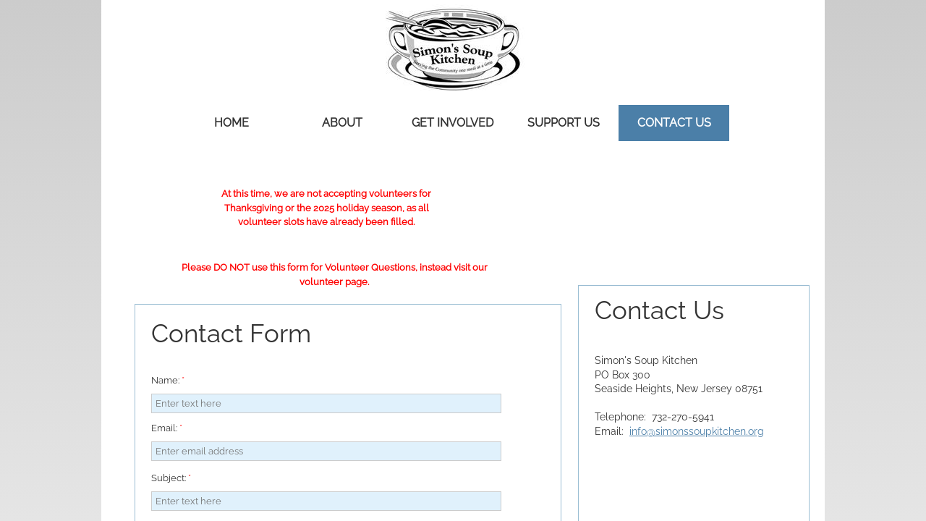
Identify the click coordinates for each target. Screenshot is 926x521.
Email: (166, 428)
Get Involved (452, 123)
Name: (167, 380)
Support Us (563, 123)
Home (231, 123)
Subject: (171, 478)
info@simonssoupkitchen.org (696, 431)
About (342, 123)
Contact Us (674, 123)
